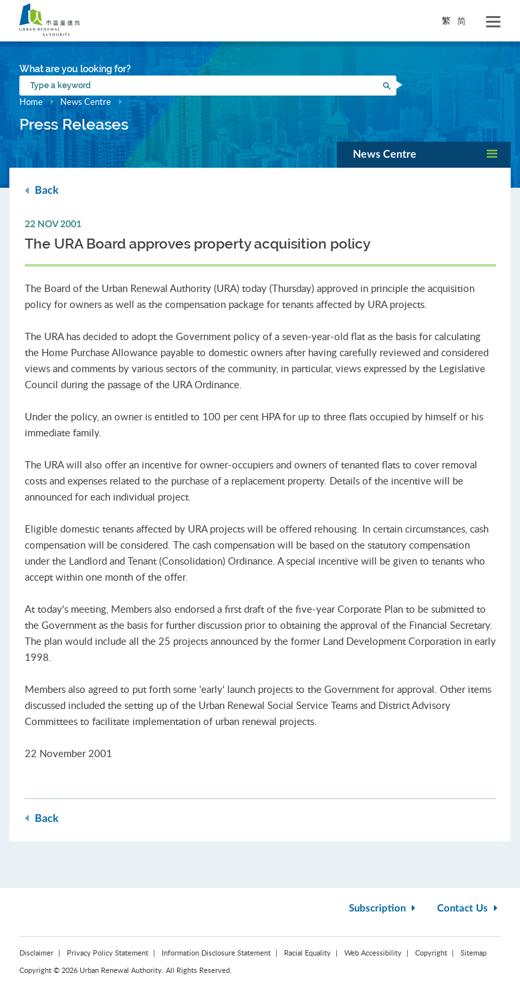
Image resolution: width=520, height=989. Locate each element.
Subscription (383, 908)
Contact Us (469, 908)
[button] (424, 155)
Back (42, 190)
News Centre (85, 102)
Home (31, 102)
